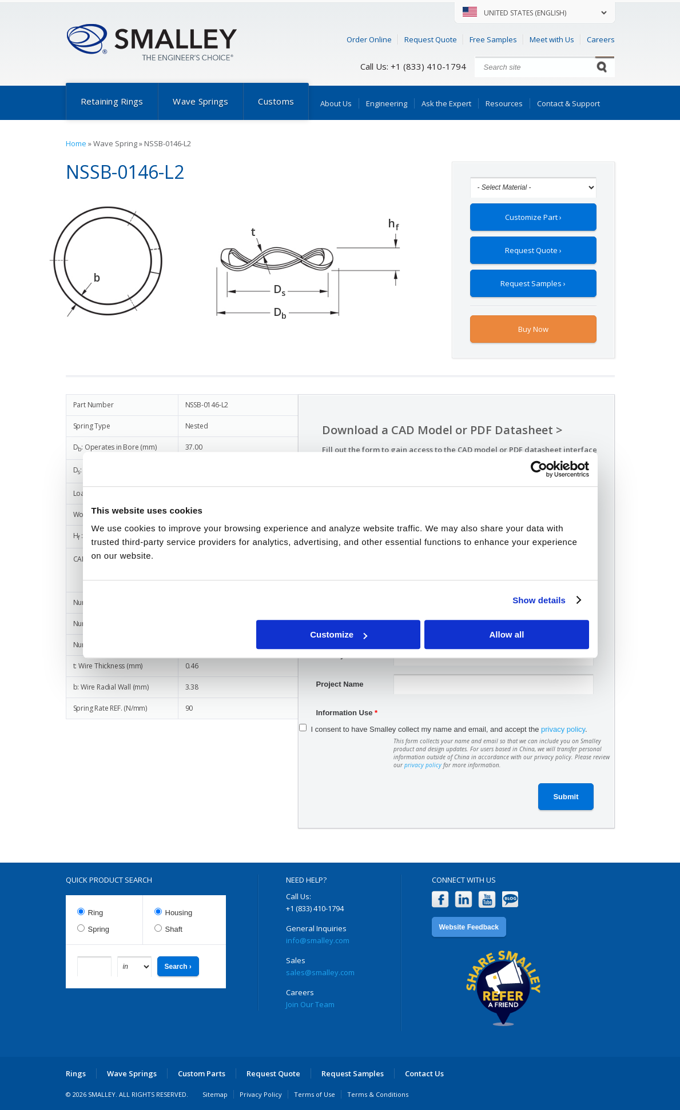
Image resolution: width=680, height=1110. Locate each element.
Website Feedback (469, 927)
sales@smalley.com (320, 972)
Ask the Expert (446, 103)
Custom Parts (201, 1073)
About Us (336, 103)
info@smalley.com (317, 940)
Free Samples (493, 39)
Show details (539, 600)
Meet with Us (552, 39)
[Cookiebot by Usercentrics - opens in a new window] (539, 469)
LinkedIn (463, 899)
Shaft (173, 929)
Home (76, 143)
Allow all (507, 634)
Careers (601, 39)
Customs (276, 101)
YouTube (487, 899)
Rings (76, 1073)
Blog (510, 899)
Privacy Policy (261, 1094)
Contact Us (424, 1073)
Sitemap (215, 1094)
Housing (179, 912)
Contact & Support (568, 103)
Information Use (347, 712)
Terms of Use (314, 1094)
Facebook (440, 899)
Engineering (386, 103)
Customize (338, 634)
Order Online (369, 39)
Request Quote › (533, 250)
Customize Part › (533, 217)
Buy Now (533, 329)
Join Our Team (310, 1004)
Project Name (340, 684)
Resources (504, 103)
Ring (96, 912)
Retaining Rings (112, 101)
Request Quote (430, 39)
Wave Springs (200, 101)
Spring (99, 929)
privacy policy (563, 729)
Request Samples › (533, 283)
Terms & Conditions (377, 1094)
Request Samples (352, 1073)
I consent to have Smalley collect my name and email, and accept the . (449, 729)
